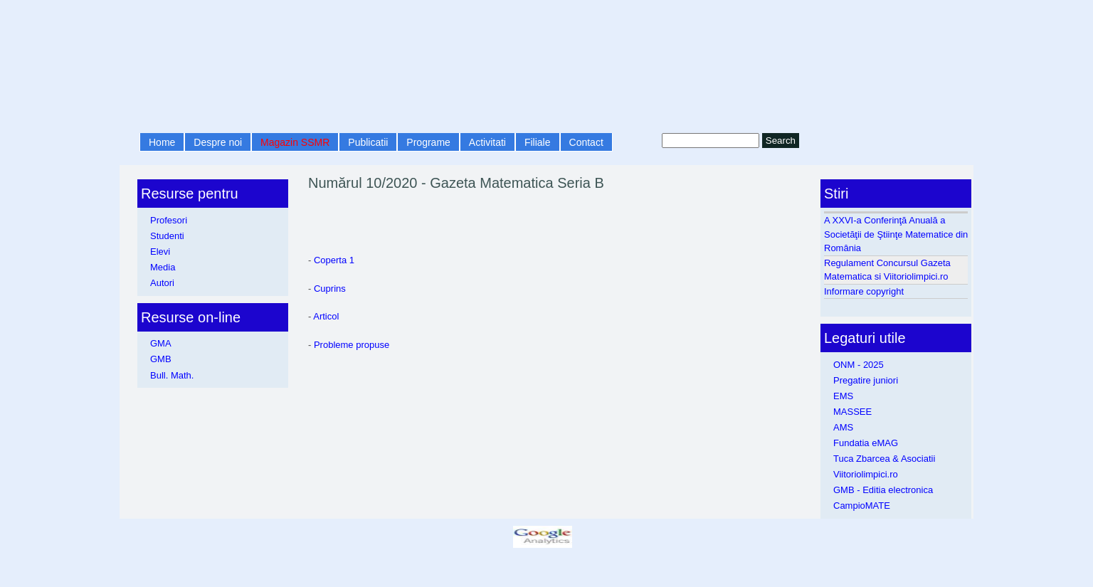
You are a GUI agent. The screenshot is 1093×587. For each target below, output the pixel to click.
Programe (428, 142)
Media (162, 267)
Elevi (160, 251)
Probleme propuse (351, 344)
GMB (160, 359)
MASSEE (852, 411)
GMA (160, 343)
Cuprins (330, 288)
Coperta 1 (334, 260)
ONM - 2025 (858, 364)
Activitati (487, 142)
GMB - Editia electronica (883, 490)
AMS (843, 427)
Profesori (168, 220)
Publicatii (368, 142)
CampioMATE (861, 505)
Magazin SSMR (294, 142)
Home (162, 142)
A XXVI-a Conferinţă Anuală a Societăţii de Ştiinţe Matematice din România (896, 234)
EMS (843, 396)
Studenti (167, 236)
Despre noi (218, 142)
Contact (586, 142)
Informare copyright (864, 291)
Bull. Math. (172, 375)
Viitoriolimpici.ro (865, 474)
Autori (162, 282)
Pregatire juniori (865, 380)
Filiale (537, 142)
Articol (326, 316)
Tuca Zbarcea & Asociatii (884, 458)
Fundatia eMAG (865, 443)
